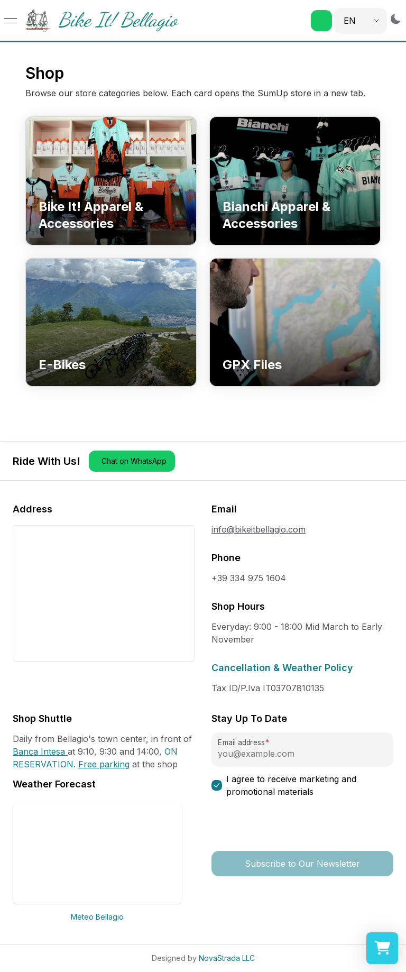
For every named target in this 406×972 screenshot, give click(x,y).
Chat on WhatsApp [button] (134, 460)
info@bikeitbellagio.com (258, 529)
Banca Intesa (40, 751)
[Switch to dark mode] (395, 19)
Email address (241, 742)
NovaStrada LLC (227, 957)
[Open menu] (10, 21)
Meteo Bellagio (97, 916)
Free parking (104, 764)
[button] (321, 20)
